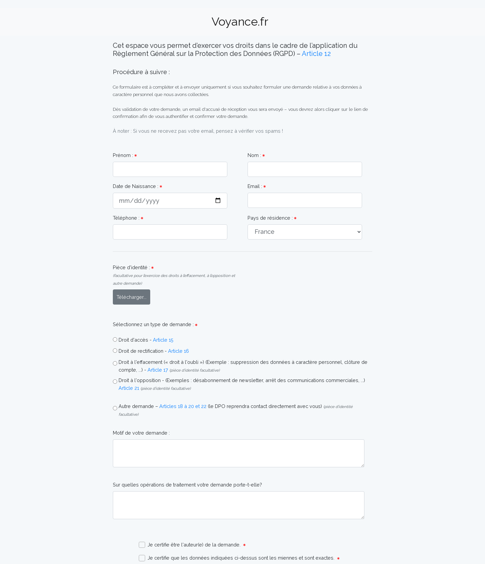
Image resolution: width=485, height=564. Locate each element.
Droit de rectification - (143, 351)
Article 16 (178, 351)
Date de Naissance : (137, 186)
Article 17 (158, 370)
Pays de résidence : (272, 218)
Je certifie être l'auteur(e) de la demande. (192, 545)
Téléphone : (128, 218)
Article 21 (129, 388)
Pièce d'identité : (174, 275)
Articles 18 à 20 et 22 (182, 406)
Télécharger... (132, 297)
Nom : (256, 155)
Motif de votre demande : (141, 433)
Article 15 (163, 340)
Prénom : (125, 155)
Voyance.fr (240, 21)
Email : (257, 186)
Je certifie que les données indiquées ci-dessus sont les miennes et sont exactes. (239, 558)
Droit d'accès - (135, 340)
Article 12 (316, 54)
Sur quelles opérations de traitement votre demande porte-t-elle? (187, 485)
